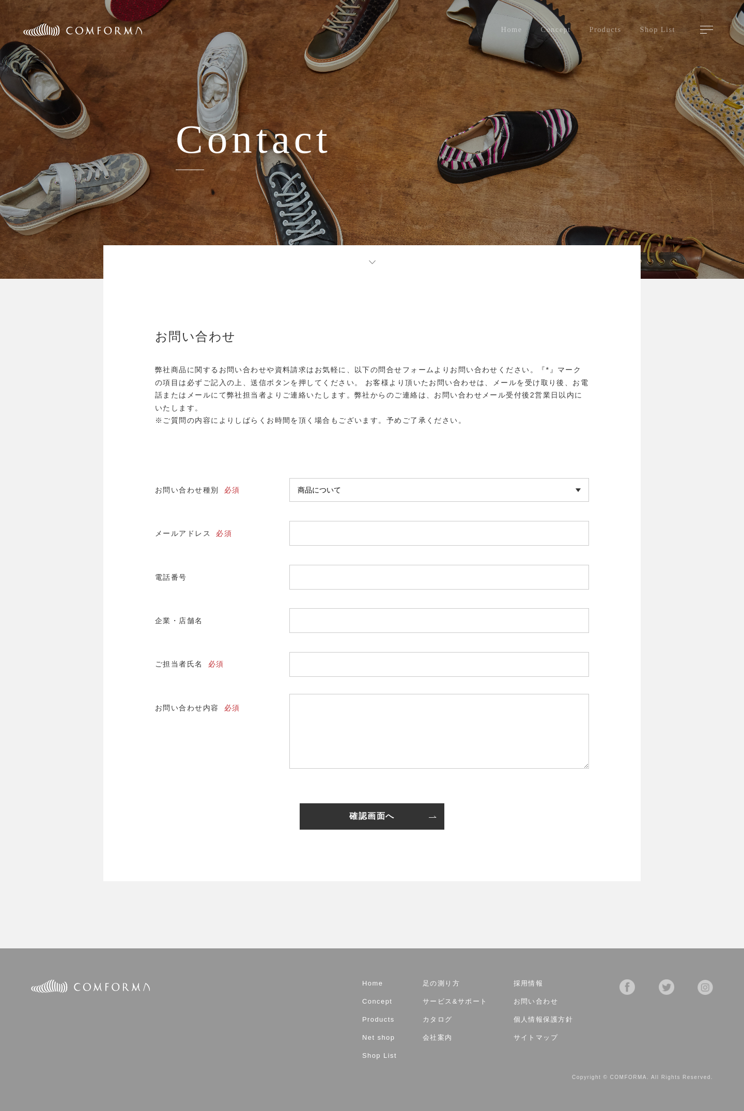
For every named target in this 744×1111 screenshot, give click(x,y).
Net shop (378, 1038)
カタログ (438, 1020)
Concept (556, 29)
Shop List (657, 29)
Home (511, 29)
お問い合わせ (536, 1001)
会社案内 (438, 1038)
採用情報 (529, 983)
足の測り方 (441, 983)
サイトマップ (536, 1038)
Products (606, 29)
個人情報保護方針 (544, 1020)
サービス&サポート (455, 1001)
